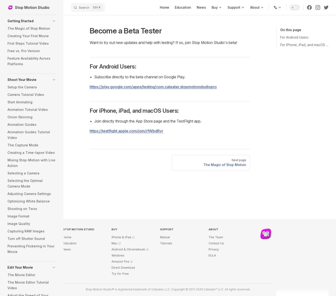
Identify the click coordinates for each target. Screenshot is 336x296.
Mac (114, 243)
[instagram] (318, 7)
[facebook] (309, 7)
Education (70, 243)
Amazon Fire (120, 261)
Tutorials (166, 243)
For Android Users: (294, 37)
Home (67, 237)
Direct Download (123, 267)
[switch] (294, 7)
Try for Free (120, 273)
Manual (165, 237)
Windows (118, 255)
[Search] (88, 7)
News (67, 249)
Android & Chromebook (128, 249)
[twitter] (326, 7)
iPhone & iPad (121, 237)
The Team (216, 237)
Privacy (214, 249)
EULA (212, 255)
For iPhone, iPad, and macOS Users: (304, 45)
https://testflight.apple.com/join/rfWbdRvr (126, 131)
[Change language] (277, 7)
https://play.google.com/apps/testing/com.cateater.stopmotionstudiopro (153, 86)
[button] (31, 21)
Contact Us (216, 243)
